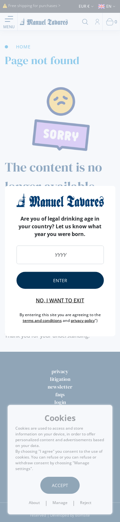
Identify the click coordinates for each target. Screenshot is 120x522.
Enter (60, 280)
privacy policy (83, 320)
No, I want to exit (60, 300)
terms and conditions (42, 320)
